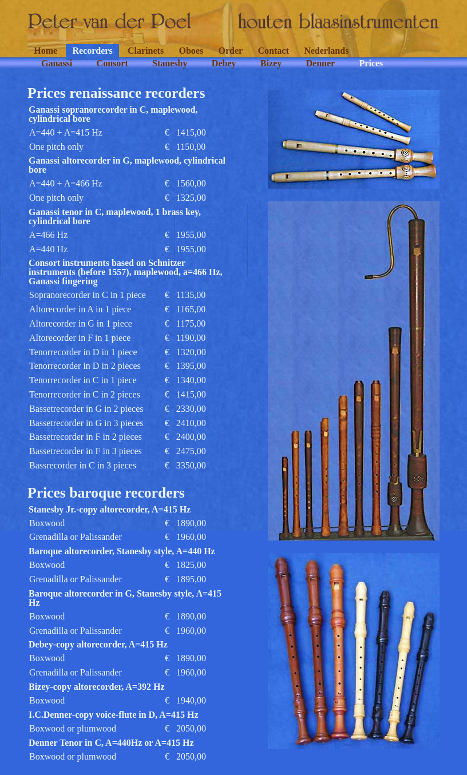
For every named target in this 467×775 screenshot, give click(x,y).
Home (45, 50)
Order (231, 50)
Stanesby (169, 63)
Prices (371, 63)
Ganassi (56, 63)
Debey (224, 63)
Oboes (191, 50)
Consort (112, 63)
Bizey (271, 63)
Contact (273, 50)
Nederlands (326, 50)
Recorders (92, 50)
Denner (320, 63)
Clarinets (146, 50)
